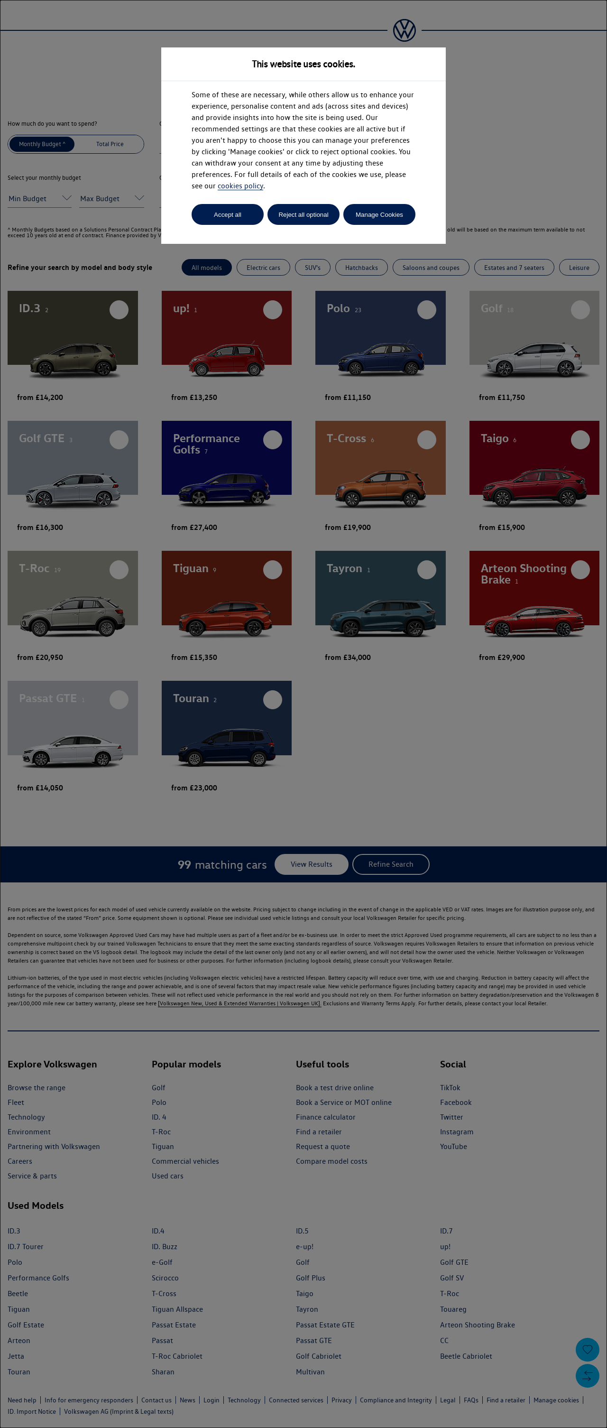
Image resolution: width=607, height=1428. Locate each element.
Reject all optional (303, 214)
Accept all (227, 214)
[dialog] (303, 714)
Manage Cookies (379, 214)
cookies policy (240, 185)
